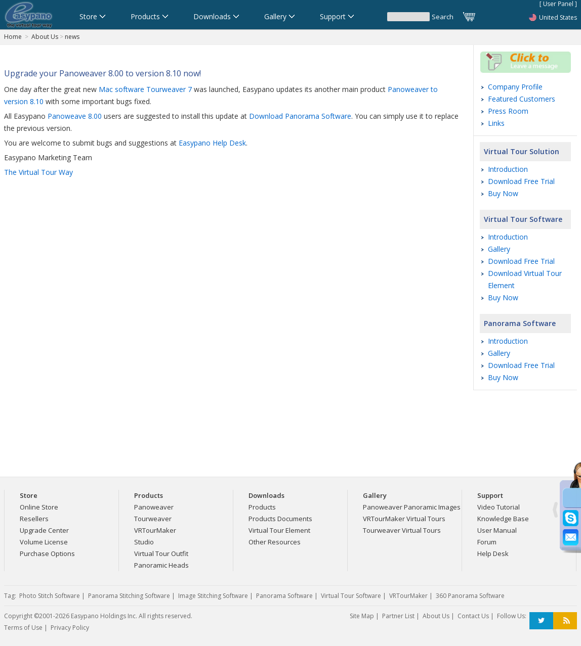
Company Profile (515, 86)
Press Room (508, 111)
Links (496, 123)
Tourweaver (153, 518)
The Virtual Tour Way (38, 172)
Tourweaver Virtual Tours (402, 530)
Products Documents (280, 518)
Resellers (34, 518)
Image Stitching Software (213, 595)
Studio (144, 541)
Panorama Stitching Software (129, 595)
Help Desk (493, 553)
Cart (469, 17)
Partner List (398, 616)
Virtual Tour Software (523, 219)
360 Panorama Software (470, 595)
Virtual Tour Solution (521, 151)
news (72, 36)
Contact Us (473, 616)
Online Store (39, 507)
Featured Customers (521, 99)
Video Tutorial (498, 507)
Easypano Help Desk (212, 143)
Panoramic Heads (161, 565)
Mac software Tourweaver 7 (145, 89)
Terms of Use (23, 627)
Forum (486, 541)
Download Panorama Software (300, 116)
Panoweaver (154, 507)
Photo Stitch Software (49, 595)
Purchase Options (47, 553)
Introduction (508, 169)
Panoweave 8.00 (75, 116)
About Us (44, 36)
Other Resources (274, 541)
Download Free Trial (521, 181)
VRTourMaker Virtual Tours (404, 518)
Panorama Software (520, 323)
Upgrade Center (44, 530)
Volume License (44, 541)
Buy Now (503, 193)
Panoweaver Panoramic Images (412, 507)
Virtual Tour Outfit (161, 553)
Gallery (499, 249)
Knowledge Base (503, 518)
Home (13, 36)
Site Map (362, 616)
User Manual (497, 530)
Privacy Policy (70, 627)
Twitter (541, 621)
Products (262, 507)
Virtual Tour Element (279, 530)
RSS (565, 621)
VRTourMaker (155, 530)
